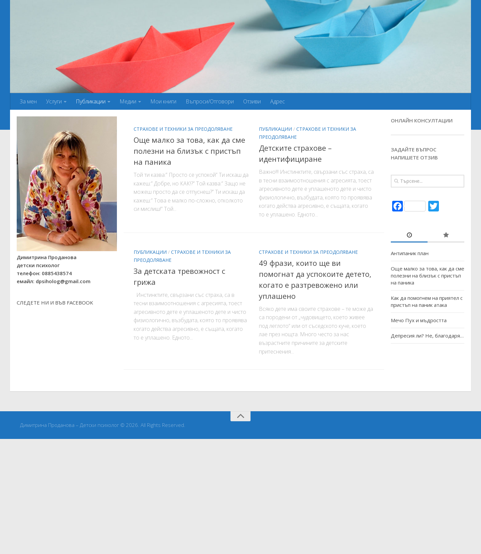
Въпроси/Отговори (210, 101)
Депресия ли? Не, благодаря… (427, 335)
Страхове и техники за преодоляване (183, 129)
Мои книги (163, 101)
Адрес (277, 101)
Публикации (91, 101)
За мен (28, 101)
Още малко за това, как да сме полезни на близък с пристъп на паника (189, 151)
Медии (128, 101)
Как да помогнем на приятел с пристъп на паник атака (427, 301)
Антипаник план (410, 253)
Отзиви (252, 101)
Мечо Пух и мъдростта (419, 320)
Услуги (54, 101)
